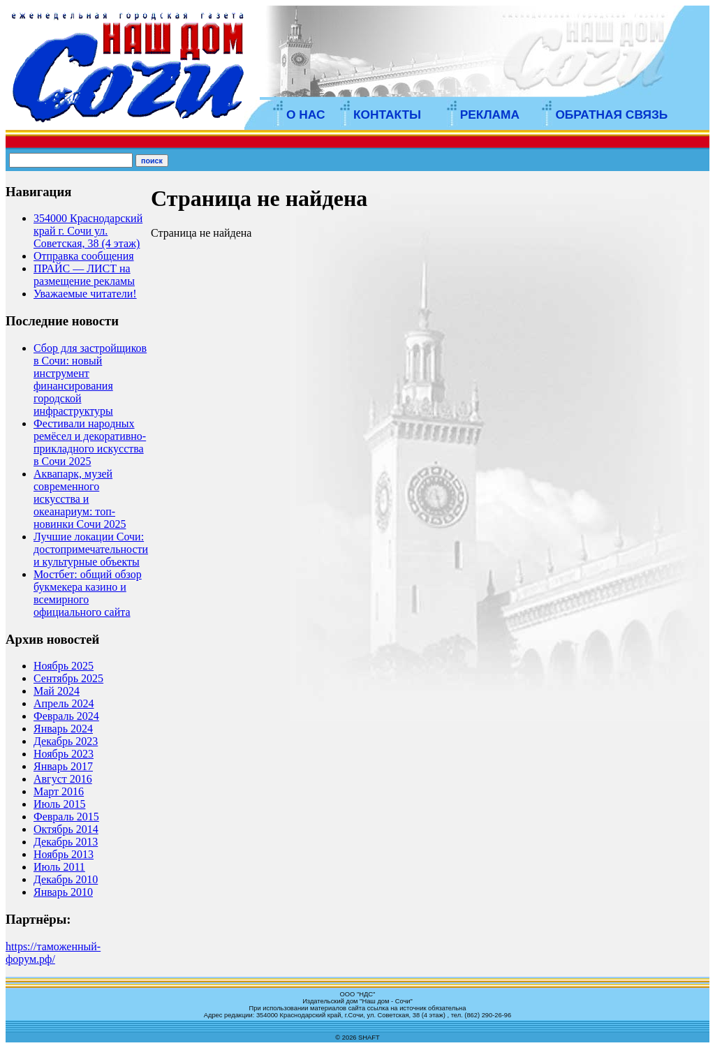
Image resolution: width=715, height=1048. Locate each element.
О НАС (305, 114)
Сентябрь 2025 (68, 678)
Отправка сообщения (84, 256)
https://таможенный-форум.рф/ (53, 952)
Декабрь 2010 (66, 879)
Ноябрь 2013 (64, 854)
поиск (152, 160)
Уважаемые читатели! (85, 294)
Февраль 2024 (66, 716)
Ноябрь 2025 (64, 666)
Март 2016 (59, 791)
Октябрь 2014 (66, 829)
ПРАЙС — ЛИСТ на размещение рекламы (84, 275)
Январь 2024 (63, 729)
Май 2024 (57, 691)
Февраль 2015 (66, 816)
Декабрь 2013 (66, 842)
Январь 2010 (63, 892)
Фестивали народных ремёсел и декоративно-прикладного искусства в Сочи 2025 (90, 442)
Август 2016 (63, 779)
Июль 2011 (59, 867)
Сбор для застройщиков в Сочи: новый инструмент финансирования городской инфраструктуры (90, 379)
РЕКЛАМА (489, 114)
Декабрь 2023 (66, 741)
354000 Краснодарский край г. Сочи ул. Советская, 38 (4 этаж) (88, 230)
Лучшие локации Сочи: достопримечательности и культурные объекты (91, 549)
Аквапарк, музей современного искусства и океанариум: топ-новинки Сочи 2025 (80, 499)
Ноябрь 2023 (64, 754)
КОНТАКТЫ (387, 114)
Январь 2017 (63, 766)
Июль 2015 (59, 804)
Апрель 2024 (64, 703)
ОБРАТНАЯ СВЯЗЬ (611, 114)
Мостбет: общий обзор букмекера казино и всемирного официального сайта (88, 593)
